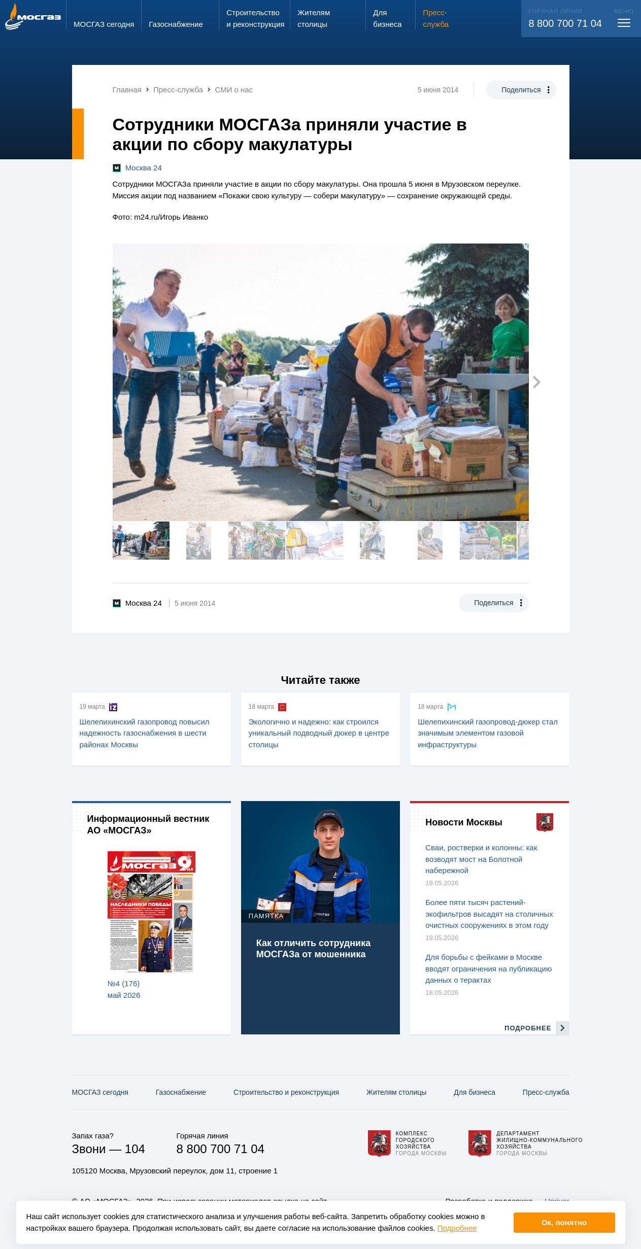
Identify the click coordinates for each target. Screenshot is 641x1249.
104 (135, 1149)
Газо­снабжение (181, 1092)
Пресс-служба (546, 1092)
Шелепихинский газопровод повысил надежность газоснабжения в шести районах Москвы (145, 733)
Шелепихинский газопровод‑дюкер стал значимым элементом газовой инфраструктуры (488, 733)
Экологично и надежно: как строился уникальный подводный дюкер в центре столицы (319, 733)
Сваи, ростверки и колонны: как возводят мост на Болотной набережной (481, 859)
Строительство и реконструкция (286, 1092)
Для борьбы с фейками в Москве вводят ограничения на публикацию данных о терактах (488, 968)
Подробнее (457, 1228)
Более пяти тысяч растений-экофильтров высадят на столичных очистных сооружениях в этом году (489, 913)
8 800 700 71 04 (565, 23)
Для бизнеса (474, 1092)
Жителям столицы (396, 1092)
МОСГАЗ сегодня (100, 1092)
